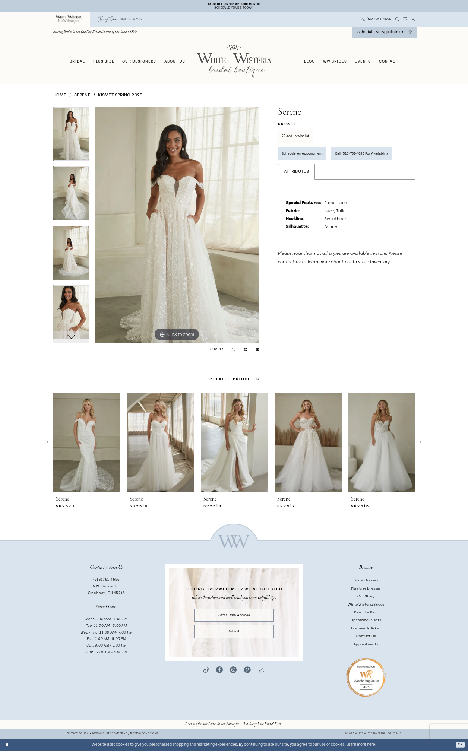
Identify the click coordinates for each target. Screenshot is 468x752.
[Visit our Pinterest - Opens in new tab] (247, 676)
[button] (413, 20)
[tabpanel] (71, 138)
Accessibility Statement (109, 735)
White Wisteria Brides (366, 605)
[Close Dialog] (7, 746)
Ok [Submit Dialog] (459, 745)
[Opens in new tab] (233, 725)
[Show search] (397, 20)
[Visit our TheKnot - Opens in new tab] (261, 676)
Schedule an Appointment (306, 159)
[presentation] (86, 444)
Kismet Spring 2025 (120, 96)
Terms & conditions (144, 735)
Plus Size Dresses (366, 589)
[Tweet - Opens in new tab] (233, 350)
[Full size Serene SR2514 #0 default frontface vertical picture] (177, 226)
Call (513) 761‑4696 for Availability (314, 180)
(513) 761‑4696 (106, 581)
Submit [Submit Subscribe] (233, 636)
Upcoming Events (366, 621)
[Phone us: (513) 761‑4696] (376, 21)
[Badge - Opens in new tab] (366, 678)
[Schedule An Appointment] (384, 33)
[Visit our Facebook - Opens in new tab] (219, 676)
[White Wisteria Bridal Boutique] (68, 20)
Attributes (296, 198)
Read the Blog (366, 613)
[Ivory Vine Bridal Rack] (120, 20)
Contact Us (366, 637)
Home (59, 96)
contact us (289, 289)
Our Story (365, 597)
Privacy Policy (78, 735)
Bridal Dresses (366, 582)
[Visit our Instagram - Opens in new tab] (233, 676)
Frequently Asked (366, 629)
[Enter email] (234, 617)
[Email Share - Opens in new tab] (257, 350)
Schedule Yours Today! (234, 8)
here (371, 745)
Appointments (366, 645)
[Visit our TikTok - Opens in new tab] (206, 676)
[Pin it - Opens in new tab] (246, 350)
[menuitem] (68, 20)
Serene (82, 96)
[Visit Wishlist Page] (405, 21)
